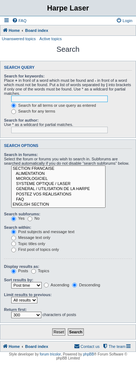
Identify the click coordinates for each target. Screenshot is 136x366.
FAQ (58, 199)
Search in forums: (21, 154)
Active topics (51, 39)
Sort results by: (18, 280)
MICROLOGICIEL (58, 178)
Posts (19, 271)
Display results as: (21, 266)
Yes (18, 218)
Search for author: (21, 120)
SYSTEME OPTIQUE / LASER (58, 183)
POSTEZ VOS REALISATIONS (58, 194)
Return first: (15, 309)
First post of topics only (35, 249)
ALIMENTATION (58, 173)
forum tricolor (50, 354)
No (34, 218)
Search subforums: (22, 214)
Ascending (56, 285)
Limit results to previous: (27, 295)
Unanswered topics (19, 39)
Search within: (17, 227)
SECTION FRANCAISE (58, 168)
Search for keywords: (24, 76)
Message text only (30, 237)
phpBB (88, 354)
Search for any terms (33, 111)
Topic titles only (28, 243)
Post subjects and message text (42, 232)
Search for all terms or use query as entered (53, 105)
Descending (86, 285)
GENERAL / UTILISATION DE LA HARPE (58, 189)
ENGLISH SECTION (58, 204)
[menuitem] (19, 20)
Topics (40, 271)
